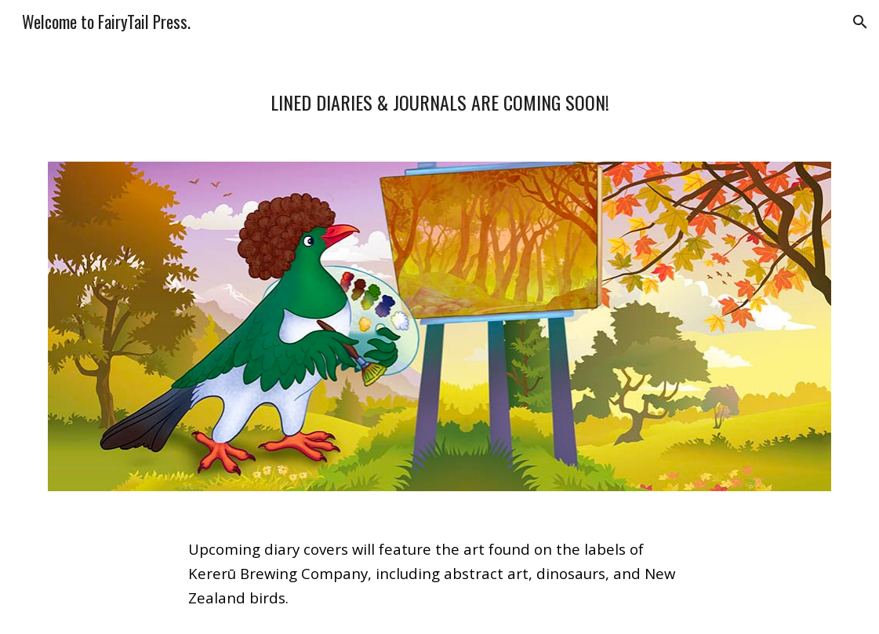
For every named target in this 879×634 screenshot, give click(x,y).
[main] (439, 93)
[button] (860, 22)
